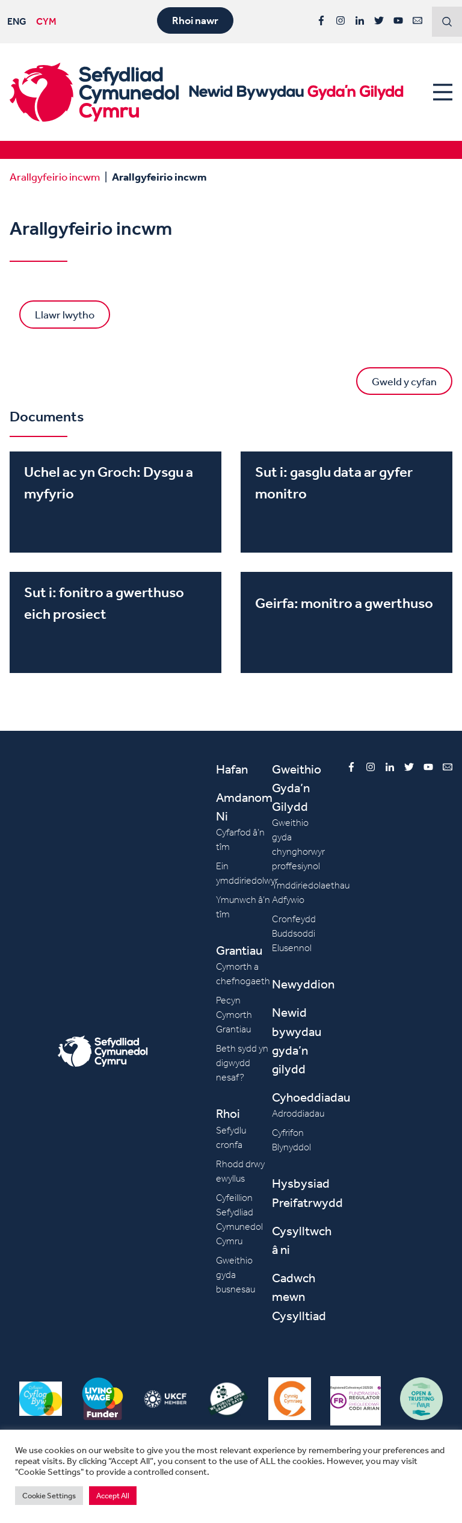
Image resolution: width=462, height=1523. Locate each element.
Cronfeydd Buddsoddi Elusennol (294, 933)
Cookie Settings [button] (49, 1495)
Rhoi (228, 1113)
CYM (46, 21)
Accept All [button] (112, 1495)
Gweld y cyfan (404, 381)
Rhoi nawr (195, 20)
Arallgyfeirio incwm (55, 176)
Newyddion (303, 983)
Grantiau (239, 950)
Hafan (232, 769)
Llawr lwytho (64, 314)
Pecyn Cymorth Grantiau (234, 1014)
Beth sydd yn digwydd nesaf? (242, 1063)
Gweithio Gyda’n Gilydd (296, 788)
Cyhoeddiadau (311, 1097)
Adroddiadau (298, 1113)
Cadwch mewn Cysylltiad (299, 1296)
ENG (16, 21)
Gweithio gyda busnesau (235, 1275)
